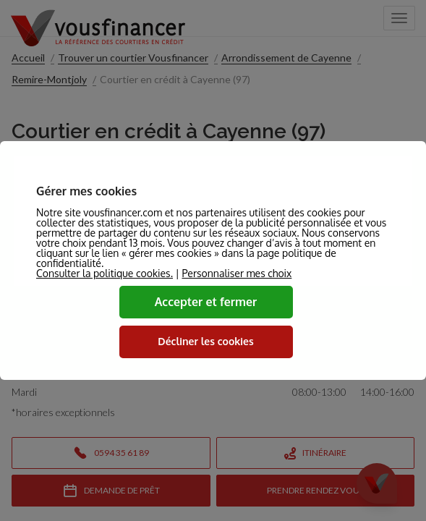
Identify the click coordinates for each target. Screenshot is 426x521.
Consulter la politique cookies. (104, 273)
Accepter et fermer (206, 302)
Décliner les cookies (205, 341)
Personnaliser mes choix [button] (236, 273)
